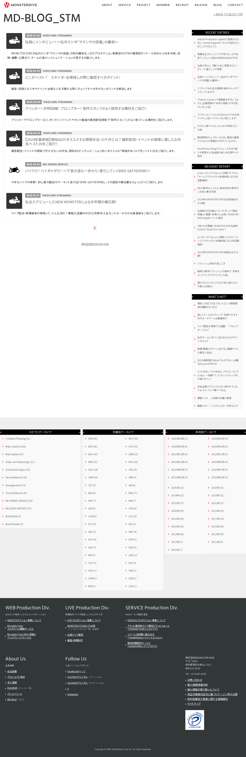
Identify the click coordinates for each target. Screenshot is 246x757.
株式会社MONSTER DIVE (95, 244)
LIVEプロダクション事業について (84, 620)
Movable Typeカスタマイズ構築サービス (20, 627)
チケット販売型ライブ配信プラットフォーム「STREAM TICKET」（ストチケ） (148, 627)
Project (144, 5)
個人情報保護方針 (197, 685)
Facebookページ (76, 671)
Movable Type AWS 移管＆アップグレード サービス (21, 636)
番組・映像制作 (75, 640)
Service (124, 5)
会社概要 (12, 671)
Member (163, 5)
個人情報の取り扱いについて (203, 689)
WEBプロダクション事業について (24, 620)
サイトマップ (194, 704)
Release (201, 5)
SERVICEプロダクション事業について (146, 620)
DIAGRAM (12, 688)
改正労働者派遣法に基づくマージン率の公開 (212, 694)
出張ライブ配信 (75, 634)
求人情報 (12, 682)
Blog (218, 5)
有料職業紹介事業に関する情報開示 (207, 699)
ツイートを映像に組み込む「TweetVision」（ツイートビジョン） (145, 636)
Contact (235, 5)
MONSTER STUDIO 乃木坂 (81, 625)
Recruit (182, 5)
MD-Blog (12, 699)
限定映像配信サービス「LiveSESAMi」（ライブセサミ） (142, 644)
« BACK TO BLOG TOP (228, 14)
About (107, 5)
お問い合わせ (194, 680)
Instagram (72, 694)
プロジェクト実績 (16, 676)
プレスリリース (14, 693)
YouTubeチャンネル (77, 676)
